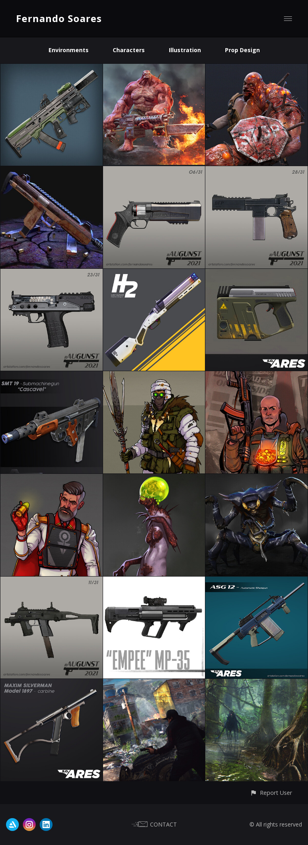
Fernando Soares (59, 18)
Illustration (185, 50)
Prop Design (242, 50)
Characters (129, 50)
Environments (69, 50)
